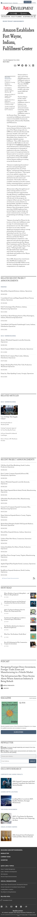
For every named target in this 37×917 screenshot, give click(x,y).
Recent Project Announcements (13, 21)
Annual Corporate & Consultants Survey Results (13, 887)
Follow (13, 13)
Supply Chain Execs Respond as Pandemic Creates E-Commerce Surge (10, 102)
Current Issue (5, 856)
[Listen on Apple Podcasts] (18, 685)
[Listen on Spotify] (18, 688)
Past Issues (33, 698)
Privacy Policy (25, 914)
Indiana (27, 82)
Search (24, 13)
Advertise (15, 3)
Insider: (18, 748)
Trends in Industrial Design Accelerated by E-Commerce (10, 108)
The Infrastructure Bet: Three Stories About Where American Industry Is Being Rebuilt (18, 679)
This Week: (18, 751)
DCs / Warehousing (8, 336)
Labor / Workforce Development (9, 871)
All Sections (34, 16)
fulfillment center (22, 145)
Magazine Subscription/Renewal (12, 850)
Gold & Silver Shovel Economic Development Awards (14, 884)
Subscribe (27, 2)
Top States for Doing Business (8, 891)
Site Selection (4, 874)
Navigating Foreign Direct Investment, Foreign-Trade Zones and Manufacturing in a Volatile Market (18, 669)
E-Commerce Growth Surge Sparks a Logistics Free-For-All (9, 90)
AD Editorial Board (29, 16)
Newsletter (5, 853)
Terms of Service (33, 914)
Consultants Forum (7, 3)
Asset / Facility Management (8, 869)
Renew (34, 2)
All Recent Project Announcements (10, 578)
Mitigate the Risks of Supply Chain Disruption (10, 96)
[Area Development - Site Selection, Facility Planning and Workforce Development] (18, 8)
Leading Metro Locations (7, 889)
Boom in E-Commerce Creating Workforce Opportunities (10, 83)
